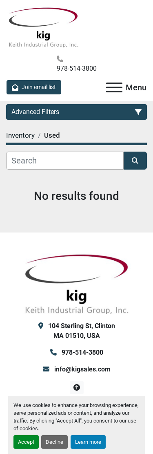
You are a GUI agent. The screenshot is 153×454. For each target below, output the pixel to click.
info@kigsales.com (82, 369)
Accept (26, 442)
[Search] (65, 161)
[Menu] (114, 87)
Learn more (88, 442)
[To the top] (76, 387)
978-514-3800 (77, 68)
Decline (54, 442)
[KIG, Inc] (77, 283)
